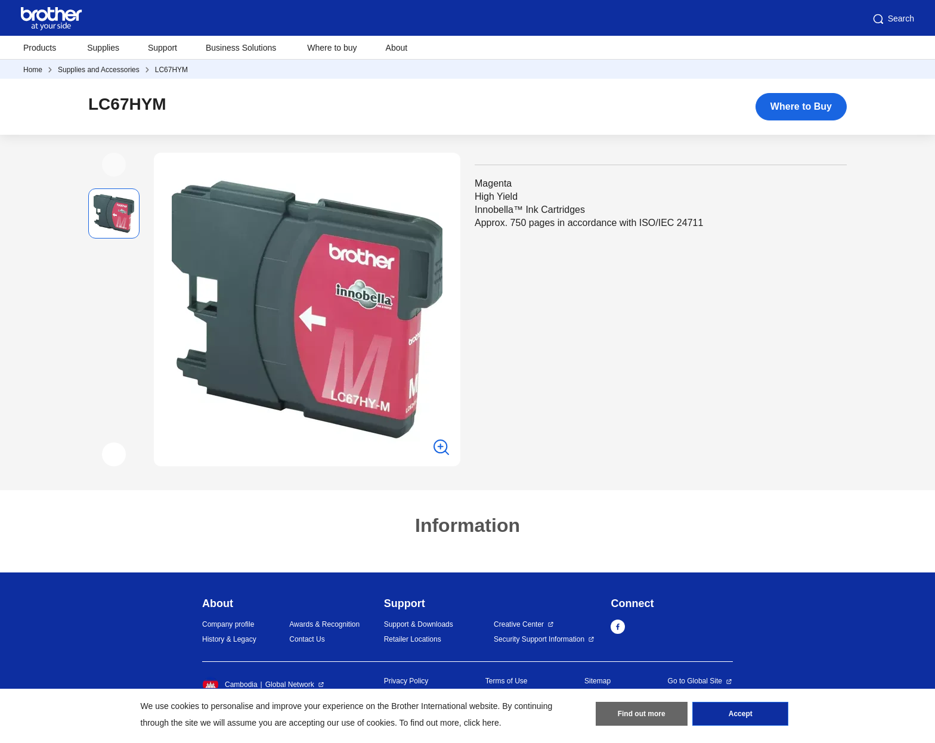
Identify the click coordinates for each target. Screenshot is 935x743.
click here (481, 722)
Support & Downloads (418, 624)
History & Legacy (229, 639)
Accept (741, 714)
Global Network (289, 684)
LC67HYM (171, 70)
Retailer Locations (412, 639)
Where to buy (332, 47)
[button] (114, 165)
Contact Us (306, 639)
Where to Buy (801, 106)
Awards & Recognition (324, 624)
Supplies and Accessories (99, 70)
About (397, 47)
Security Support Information (539, 639)
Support (162, 47)
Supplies (103, 47)
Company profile (228, 624)
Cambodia (230, 684)
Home (32, 70)
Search (892, 19)
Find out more (641, 714)
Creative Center (519, 624)
